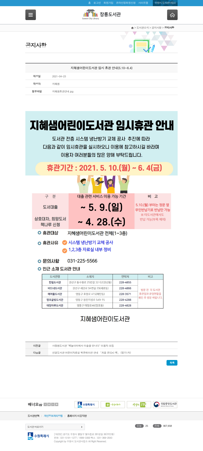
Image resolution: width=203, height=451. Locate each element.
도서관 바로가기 (35, 426)
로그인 (97, 3)
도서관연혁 (33, 416)
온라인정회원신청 (125, 3)
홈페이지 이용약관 (77, 416)
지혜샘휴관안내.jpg (62, 91)
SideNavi (30, 15)
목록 (171, 363)
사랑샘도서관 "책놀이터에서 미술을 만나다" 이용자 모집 (83, 345)
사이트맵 (143, 3)
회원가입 (108, 3)
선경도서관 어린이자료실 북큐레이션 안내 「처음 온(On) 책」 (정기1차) (91, 352)
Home (172, 15)
